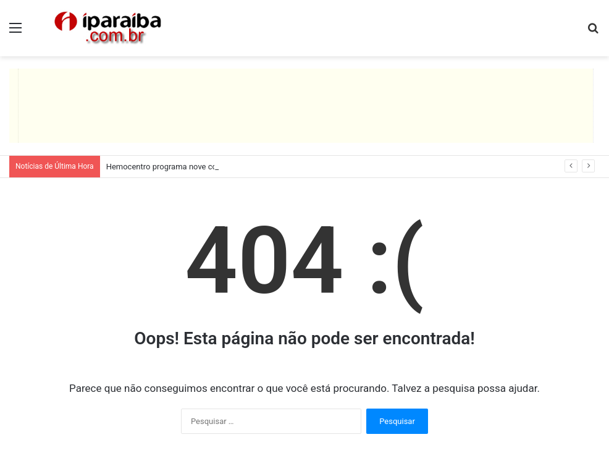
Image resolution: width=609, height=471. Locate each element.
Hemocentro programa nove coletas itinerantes (190, 166)
